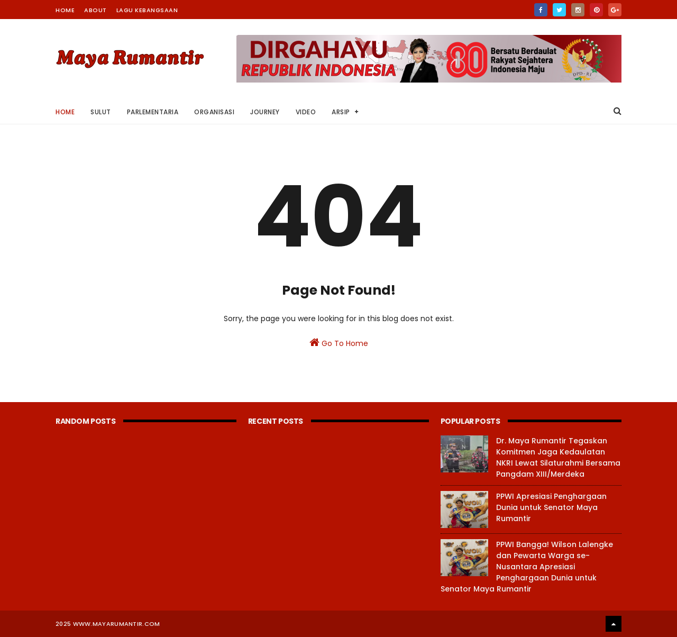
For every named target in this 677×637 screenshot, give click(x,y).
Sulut (100, 111)
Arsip (341, 111)
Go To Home (338, 343)
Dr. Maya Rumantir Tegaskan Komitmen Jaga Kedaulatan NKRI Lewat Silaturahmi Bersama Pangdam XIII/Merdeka (558, 457)
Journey (265, 111)
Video (306, 111)
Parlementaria (153, 111)
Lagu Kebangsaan (147, 10)
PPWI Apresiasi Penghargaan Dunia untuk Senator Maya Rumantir (551, 507)
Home (65, 10)
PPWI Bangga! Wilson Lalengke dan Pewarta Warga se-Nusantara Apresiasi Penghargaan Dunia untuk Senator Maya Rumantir (527, 566)
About (95, 10)
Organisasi (214, 111)
